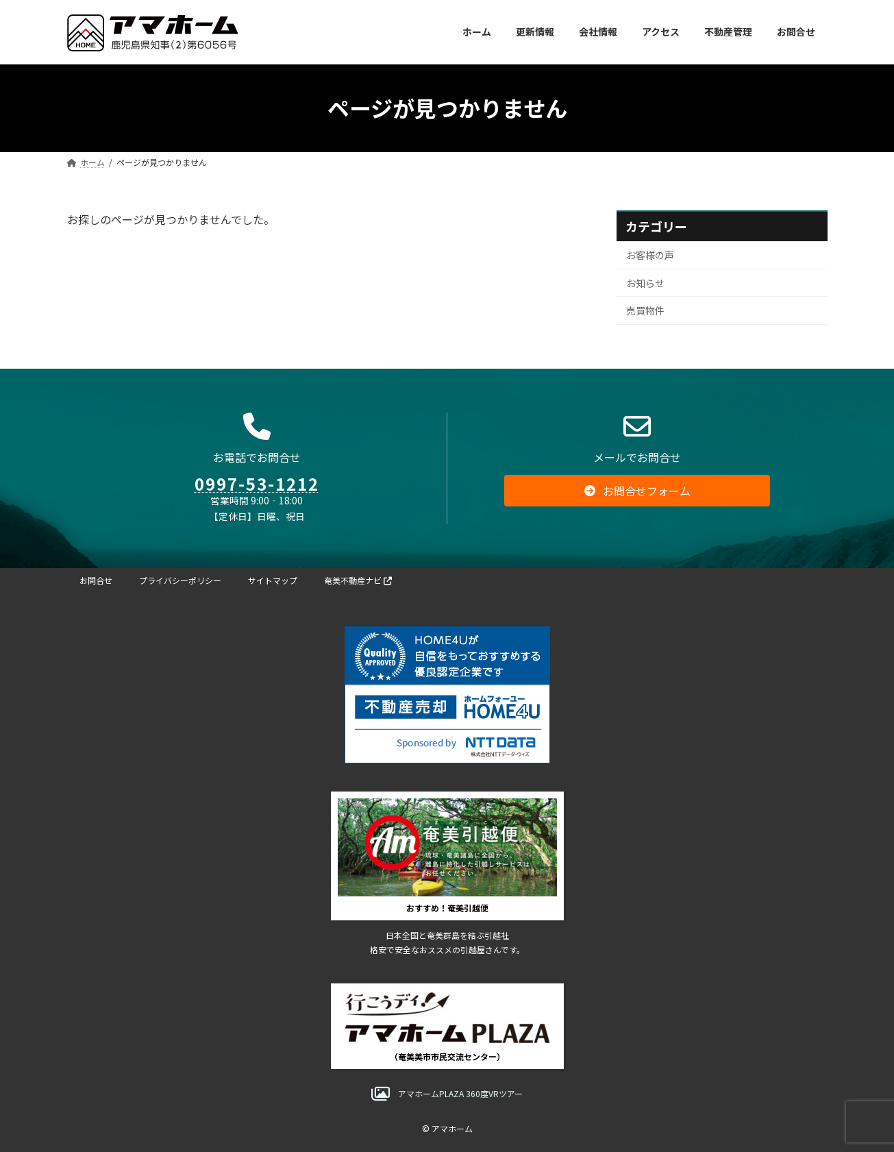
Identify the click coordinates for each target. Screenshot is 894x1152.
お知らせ (645, 282)
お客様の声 (650, 255)
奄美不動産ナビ (358, 580)
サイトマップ (272, 580)
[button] (637, 499)
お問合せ (95, 580)
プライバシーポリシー (180, 580)
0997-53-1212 (257, 492)
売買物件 (645, 310)
